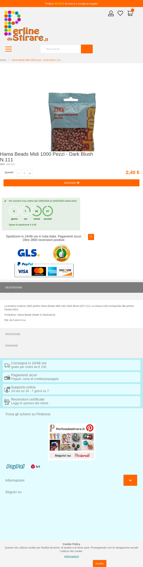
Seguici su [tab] (13, 492)
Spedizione (12, 334)
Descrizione (13, 287)
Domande (11, 345)
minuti (37, 219)
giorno (14, 219)
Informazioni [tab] (14, 480)
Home (3, 60)
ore (25, 219)
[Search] (87, 49)
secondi (48, 219)
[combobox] (59, 49)
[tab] (71, 287)
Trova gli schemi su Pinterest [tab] (27, 414)
